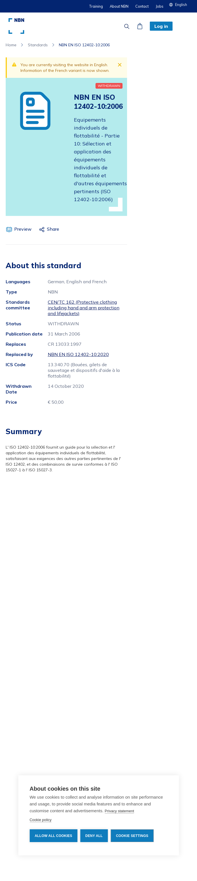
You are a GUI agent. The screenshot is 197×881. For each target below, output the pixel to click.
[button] (180, 4)
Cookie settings (132, 836)
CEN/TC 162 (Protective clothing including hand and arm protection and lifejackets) (83, 307)
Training (96, 6)
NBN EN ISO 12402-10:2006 (84, 44)
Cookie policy (40, 820)
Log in (161, 26)
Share (53, 229)
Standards (38, 44)
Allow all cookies (53, 836)
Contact (142, 6)
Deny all (94, 836)
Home (11, 44)
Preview (23, 229)
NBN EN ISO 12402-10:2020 (78, 354)
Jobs (159, 6)
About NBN (119, 6)
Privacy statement (119, 811)
